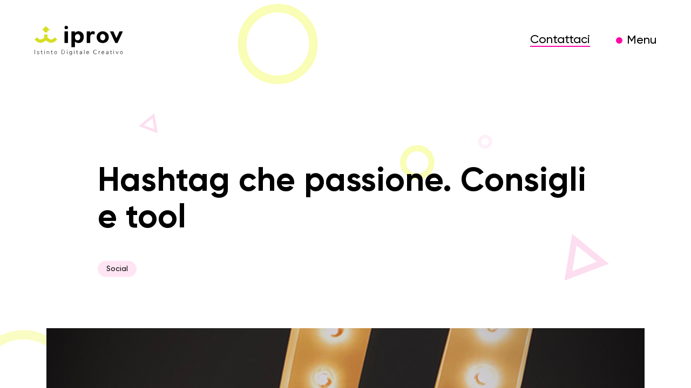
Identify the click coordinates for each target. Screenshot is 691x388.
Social (117, 269)
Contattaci (560, 40)
